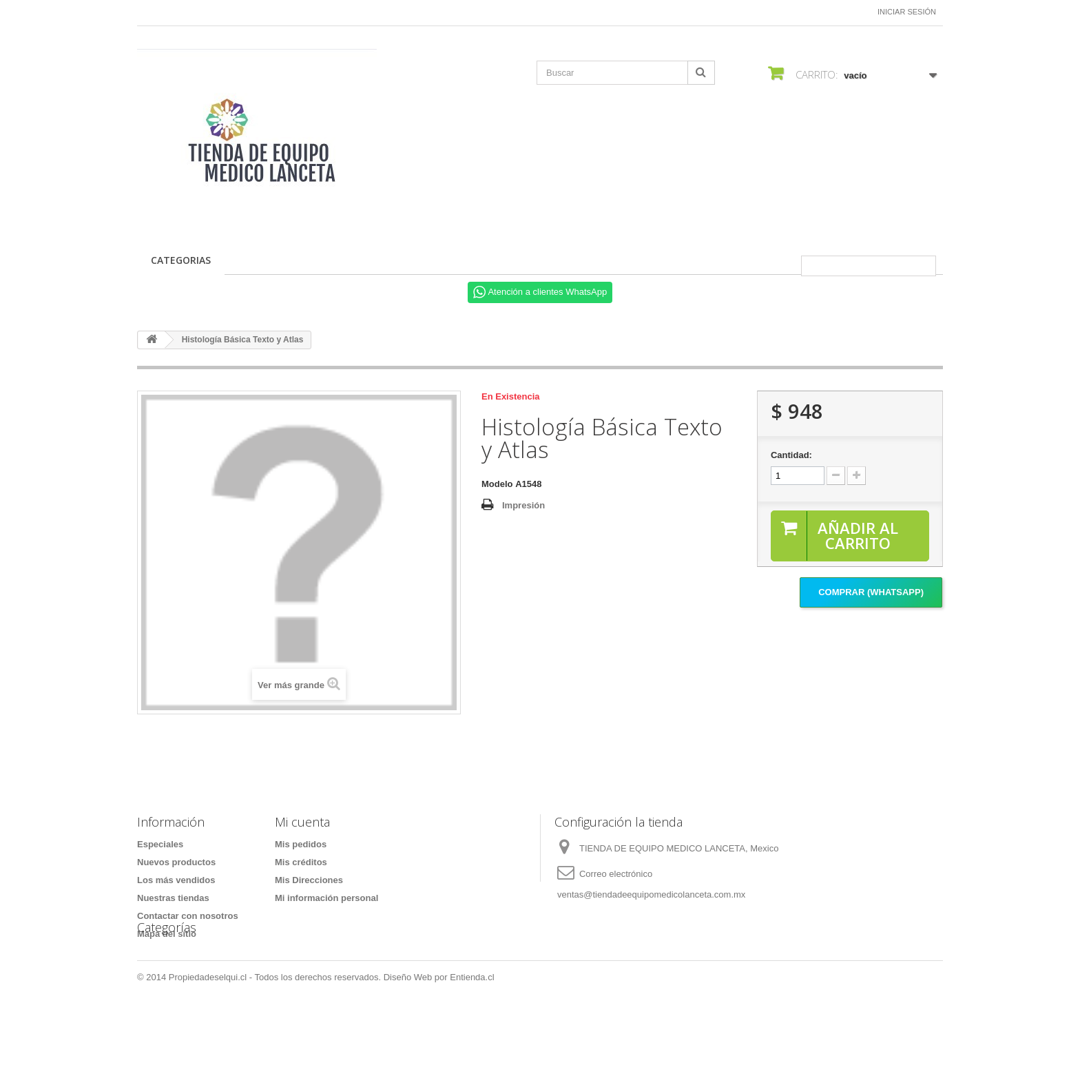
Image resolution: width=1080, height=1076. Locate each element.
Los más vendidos (176, 880)
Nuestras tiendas (173, 898)
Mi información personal (326, 898)
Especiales (160, 844)
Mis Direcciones (309, 880)
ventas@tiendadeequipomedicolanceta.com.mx (651, 894)
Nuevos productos (176, 862)
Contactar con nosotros (187, 916)
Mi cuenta (302, 822)
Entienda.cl (472, 1038)
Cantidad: (791, 455)
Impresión (523, 505)
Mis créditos (301, 862)
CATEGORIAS (181, 260)
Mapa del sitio (166, 934)
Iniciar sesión (907, 12)
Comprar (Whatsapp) (871, 592)
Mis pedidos (300, 844)
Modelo (497, 484)
